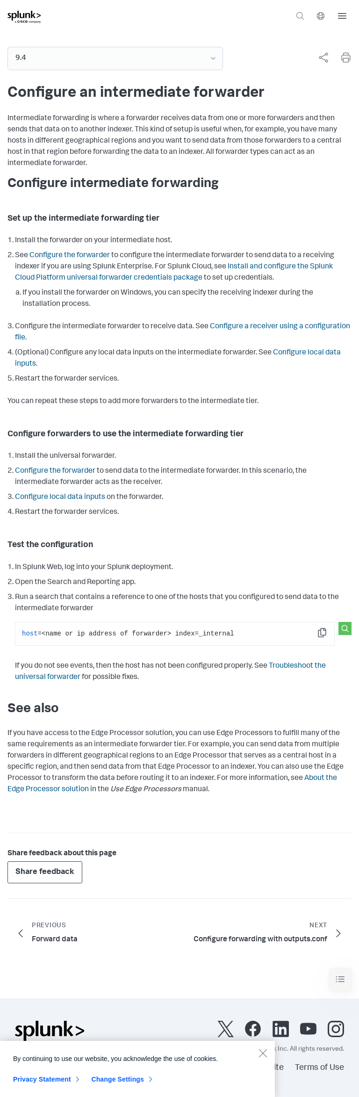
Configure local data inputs (60, 497)
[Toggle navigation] (340, 979)
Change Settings (117, 1084)
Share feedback (44, 872)
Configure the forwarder (69, 256)
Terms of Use (319, 1068)
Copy (328, 635)
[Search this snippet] (345, 628)
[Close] (262, 1057)
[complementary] (319, 57)
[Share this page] (323, 57)
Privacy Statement (42, 1084)
